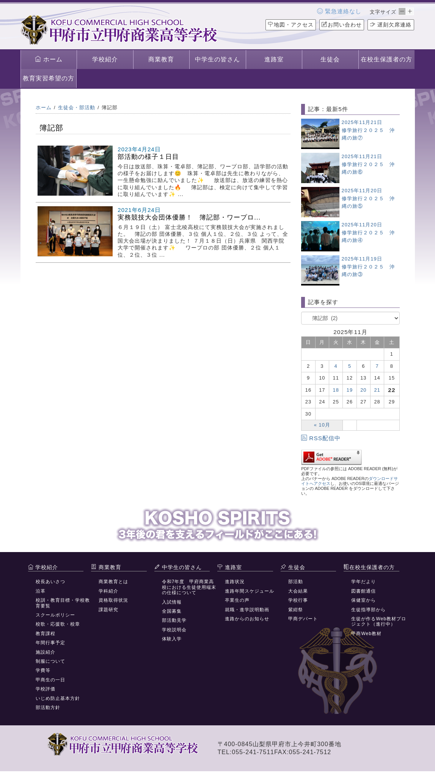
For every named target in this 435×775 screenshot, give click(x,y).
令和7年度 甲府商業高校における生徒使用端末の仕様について (189, 587)
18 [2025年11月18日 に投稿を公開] (336, 390)
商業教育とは (113, 581)
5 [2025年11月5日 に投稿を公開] (349, 366)
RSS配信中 (321, 438)
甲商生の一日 (50, 679)
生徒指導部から (368, 609)
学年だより (363, 581)
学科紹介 (108, 591)
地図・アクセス (291, 25)
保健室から (363, 600)
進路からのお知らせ (247, 618)
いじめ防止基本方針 (58, 698)
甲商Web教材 (366, 633)
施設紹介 (45, 652)
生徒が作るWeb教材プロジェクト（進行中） (378, 621)
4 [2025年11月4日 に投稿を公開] (336, 366)
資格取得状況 (113, 600)
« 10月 (322, 425)
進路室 (274, 59)
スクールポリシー (55, 615)
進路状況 (235, 581)
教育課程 (45, 633)
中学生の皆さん (217, 59)
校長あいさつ (50, 581)
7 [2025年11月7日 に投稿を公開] (377, 366)
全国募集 (172, 611)
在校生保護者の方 (386, 59)
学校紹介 (105, 59)
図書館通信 (363, 591)
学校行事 (298, 600)
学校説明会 (174, 629)
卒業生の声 (237, 600)
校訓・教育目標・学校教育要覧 (63, 603)
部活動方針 (48, 707)
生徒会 (330, 59)
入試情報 (172, 602)
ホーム (49, 59)
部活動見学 (174, 620)
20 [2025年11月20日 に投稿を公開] (363, 390)
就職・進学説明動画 (247, 609)
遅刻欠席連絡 (391, 25)
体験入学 (172, 639)
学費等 (43, 670)
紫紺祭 (295, 609)
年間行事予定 (50, 642)
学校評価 (45, 689)
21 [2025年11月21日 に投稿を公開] (377, 390)
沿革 (41, 591)
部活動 (295, 581)
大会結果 (298, 591)
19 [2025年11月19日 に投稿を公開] (350, 390)
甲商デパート (303, 618)
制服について (50, 661)
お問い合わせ (342, 25)
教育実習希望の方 (48, 78)
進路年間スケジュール (249, 591)
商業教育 (161, 59)
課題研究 (108, 609)
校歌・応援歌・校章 (58, 624)
